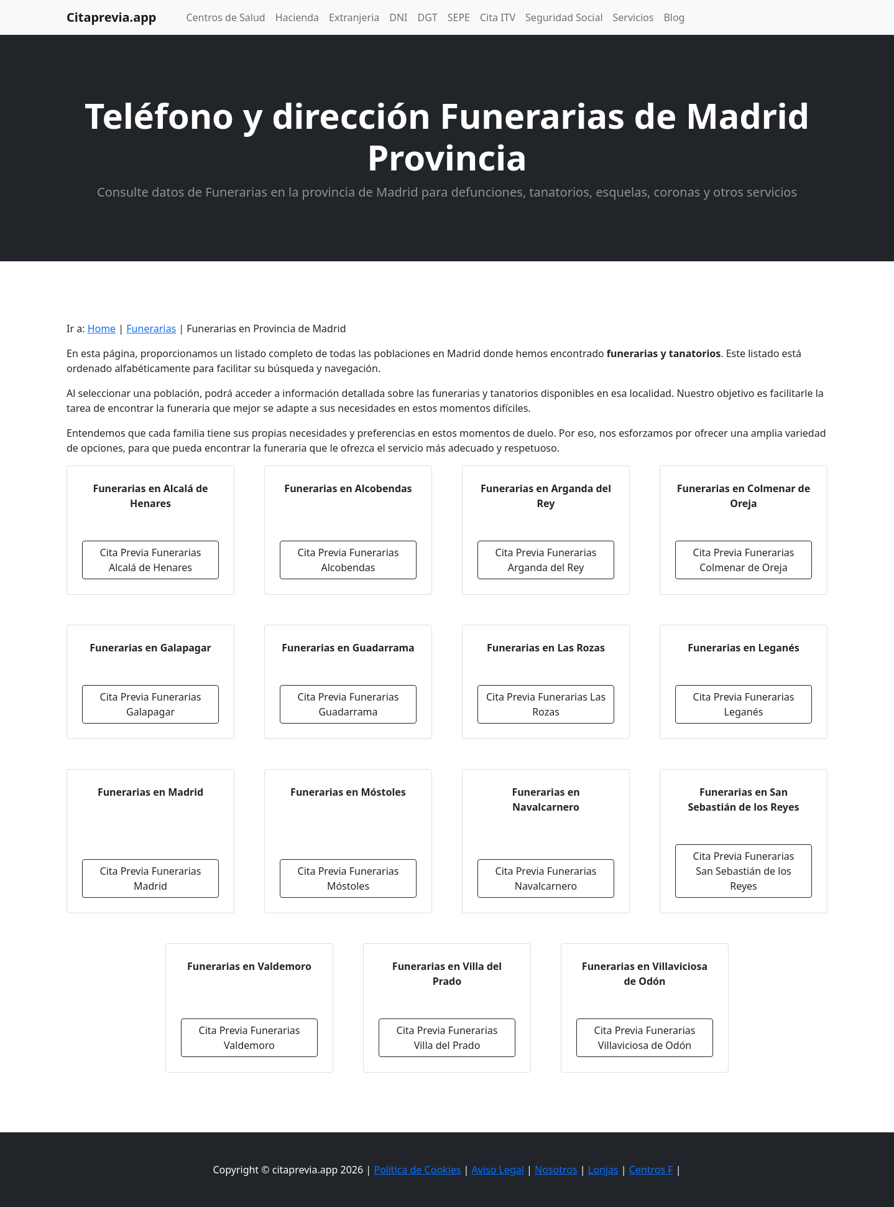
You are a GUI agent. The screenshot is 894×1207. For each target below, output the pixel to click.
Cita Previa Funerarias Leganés (744, 704)
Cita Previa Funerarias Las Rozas (546, 704)
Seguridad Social (563, 17)
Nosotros (556, 1170)
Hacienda (297, 17)
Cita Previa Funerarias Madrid (150, 878)
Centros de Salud (225, 17)
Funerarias (151, 328)
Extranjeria (354, 17)
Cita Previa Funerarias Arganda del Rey (546, 560)
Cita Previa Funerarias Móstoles (348, 878)
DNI (398, 17)
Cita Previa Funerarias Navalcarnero (546, 878)
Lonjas (603, 1170)
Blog (673, 17)
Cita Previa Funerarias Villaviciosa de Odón (645, 1037)
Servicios (633, 17)
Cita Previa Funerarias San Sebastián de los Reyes (744, 871)
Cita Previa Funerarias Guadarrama (348, 704)
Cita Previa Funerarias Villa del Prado (447, 1037)
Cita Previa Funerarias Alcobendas (348, 560)
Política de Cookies (417, 1170)
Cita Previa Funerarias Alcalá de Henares (150, 560)
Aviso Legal (498, 1170)
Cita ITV (497, 17)
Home (102, 328)
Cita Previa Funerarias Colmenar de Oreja (744, 560)
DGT (428, 17)
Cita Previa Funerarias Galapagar (150, 704)
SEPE (459, 17)
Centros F (651, 1170)
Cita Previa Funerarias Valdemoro (249, 1037)
